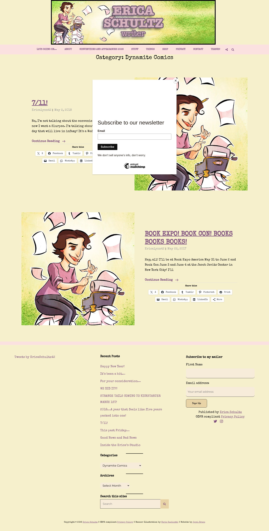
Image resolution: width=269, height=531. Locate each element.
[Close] (175, 80)
